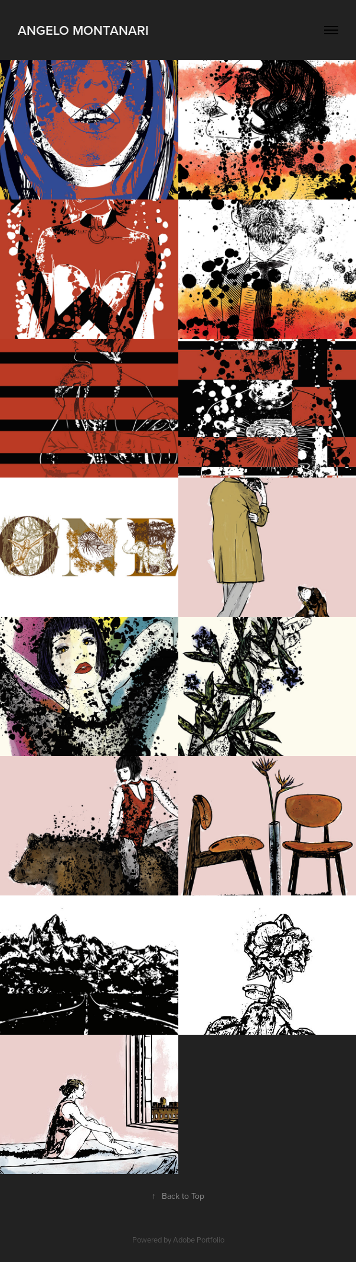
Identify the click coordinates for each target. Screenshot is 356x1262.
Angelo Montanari (83, 30)
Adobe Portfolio (198, 1239)
